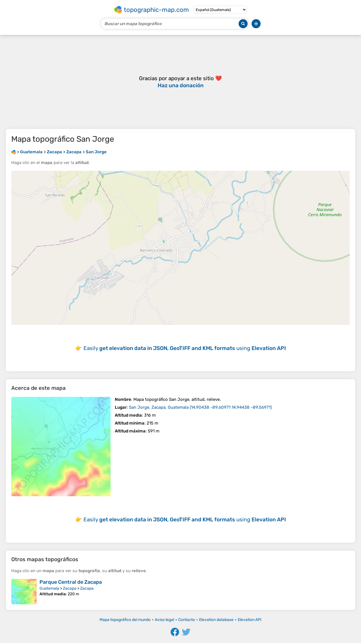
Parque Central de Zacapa (70, 582)
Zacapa (69, 588)
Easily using (184, 348)
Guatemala (49, 588)
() (200, 407)
